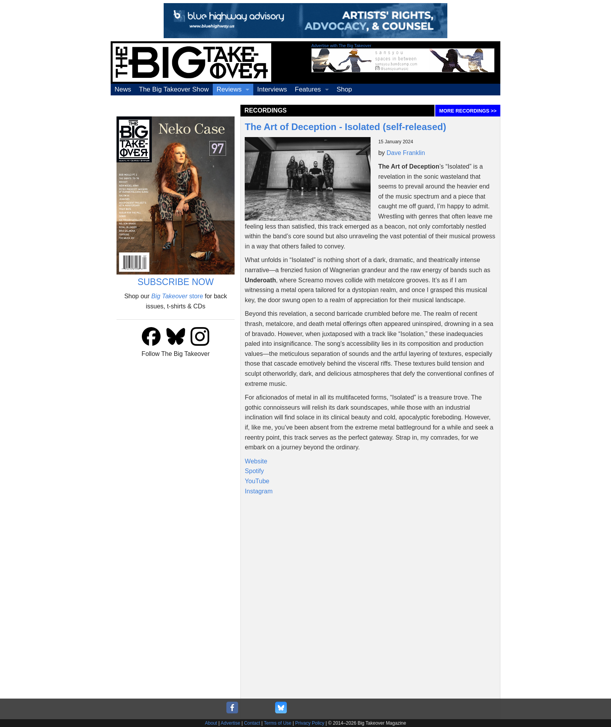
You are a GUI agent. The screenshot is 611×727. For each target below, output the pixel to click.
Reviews (229, 89)
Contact (252, 723)
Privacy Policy (310, 723)
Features (308, 89)
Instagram (258, 491)
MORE (467, 111)
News (123, 89)
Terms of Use (277, 723)
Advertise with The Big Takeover (341, 45)
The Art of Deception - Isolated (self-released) (345, 126)
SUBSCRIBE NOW (176, 282)
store (177, 296)
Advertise (230, 723)
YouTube (257, 481)
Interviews (272, 89)
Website (256, 461)
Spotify (254, 471)
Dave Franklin (406, 153)
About (211, 723)
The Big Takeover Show (174, 89)
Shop (344, 89)
